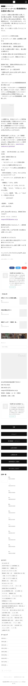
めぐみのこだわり (14, 469)
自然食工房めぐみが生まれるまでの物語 (12, 603)
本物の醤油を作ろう (6, 310)
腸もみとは (11, 477)
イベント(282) (10, 259)
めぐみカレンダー (7, 583)
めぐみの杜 (5, 563)
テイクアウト (6, 596)
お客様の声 (14, 455)
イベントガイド (17, 596)
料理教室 (5, 615)
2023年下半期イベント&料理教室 (10, 566)
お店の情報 (6, 613)
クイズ (4, 593)
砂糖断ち (14, 568)
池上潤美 (11, 545)
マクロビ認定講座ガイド (9, 598)
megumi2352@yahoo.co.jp (9, 219)
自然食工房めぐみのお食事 (9, 588)
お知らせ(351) (4, 259)
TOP (14, 427)
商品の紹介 (18, 618)
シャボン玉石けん (16, 615)
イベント (17, 623)
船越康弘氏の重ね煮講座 (14, 504)
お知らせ (3, 6)
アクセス (5, 610)
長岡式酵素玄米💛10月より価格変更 (17, 531)
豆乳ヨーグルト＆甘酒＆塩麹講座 (9, 298)
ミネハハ (18, 586)
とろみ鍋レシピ (12, 518)
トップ (13, 628)
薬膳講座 (12, 593)
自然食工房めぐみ (19, 573)
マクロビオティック (7, 586)
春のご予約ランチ (13, 511)
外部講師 (5, 568)
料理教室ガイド (7, 601)
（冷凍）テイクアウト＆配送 (9, 576)
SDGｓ (14, 581)
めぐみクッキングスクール (9, 571)
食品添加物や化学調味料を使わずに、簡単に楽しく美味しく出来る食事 (13, 607)
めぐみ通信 (18, 591)
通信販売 (5, 581)
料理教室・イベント (14, 441)
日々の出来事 (6, 623)
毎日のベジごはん (7, 618)
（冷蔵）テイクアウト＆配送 (9, 578)
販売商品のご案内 (14, 462)
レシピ (15, 613)
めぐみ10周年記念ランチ (14, 497)
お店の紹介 (14, 448)
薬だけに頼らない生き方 (17, 610)
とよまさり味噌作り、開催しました (17, 524)
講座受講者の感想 (7, 620)
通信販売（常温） (7, 573)
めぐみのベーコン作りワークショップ (17, 491)
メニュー (14, 434)
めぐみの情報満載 (7, 591)
